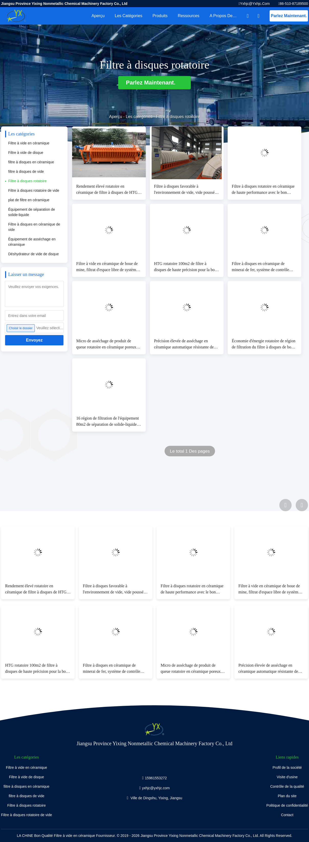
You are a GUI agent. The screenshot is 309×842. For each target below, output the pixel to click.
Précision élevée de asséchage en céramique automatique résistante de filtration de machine (184, 344)
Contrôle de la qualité (287, 786)
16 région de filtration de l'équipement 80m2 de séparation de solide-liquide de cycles (108, 422)
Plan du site (287, 796)
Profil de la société (287, 767)
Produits (160, 16)
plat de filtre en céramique (28, 200)
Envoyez (34, 340)
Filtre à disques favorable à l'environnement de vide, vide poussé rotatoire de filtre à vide (184, 190)
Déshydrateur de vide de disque (33, 254)
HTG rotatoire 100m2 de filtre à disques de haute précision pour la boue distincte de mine (186, 267)
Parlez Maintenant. (289, 16)
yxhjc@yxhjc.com (255, 4)
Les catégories (128, 16)
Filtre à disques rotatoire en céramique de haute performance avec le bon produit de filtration (263, 190)
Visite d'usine (287, 777)
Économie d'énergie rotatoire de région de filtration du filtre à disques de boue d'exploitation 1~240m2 (263, 344)
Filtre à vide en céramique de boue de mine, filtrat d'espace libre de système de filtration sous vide (107, 267)
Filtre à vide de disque (25, 153)
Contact (287, 815)
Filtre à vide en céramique (28, 143)
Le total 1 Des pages (190, 451)
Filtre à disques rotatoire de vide (33, 190)
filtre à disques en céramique (31, 162)
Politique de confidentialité (287, 805)
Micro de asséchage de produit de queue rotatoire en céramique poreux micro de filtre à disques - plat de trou (107, 344)
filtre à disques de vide (26, 171)
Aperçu (98, 16)
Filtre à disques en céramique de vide (34, 227)
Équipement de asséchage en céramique (32, 242)
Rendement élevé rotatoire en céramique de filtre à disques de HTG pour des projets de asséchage (107, 190)
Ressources (188, 16)
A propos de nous (226, 16)
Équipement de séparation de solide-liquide (31, 212)
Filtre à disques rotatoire (27, 181)
